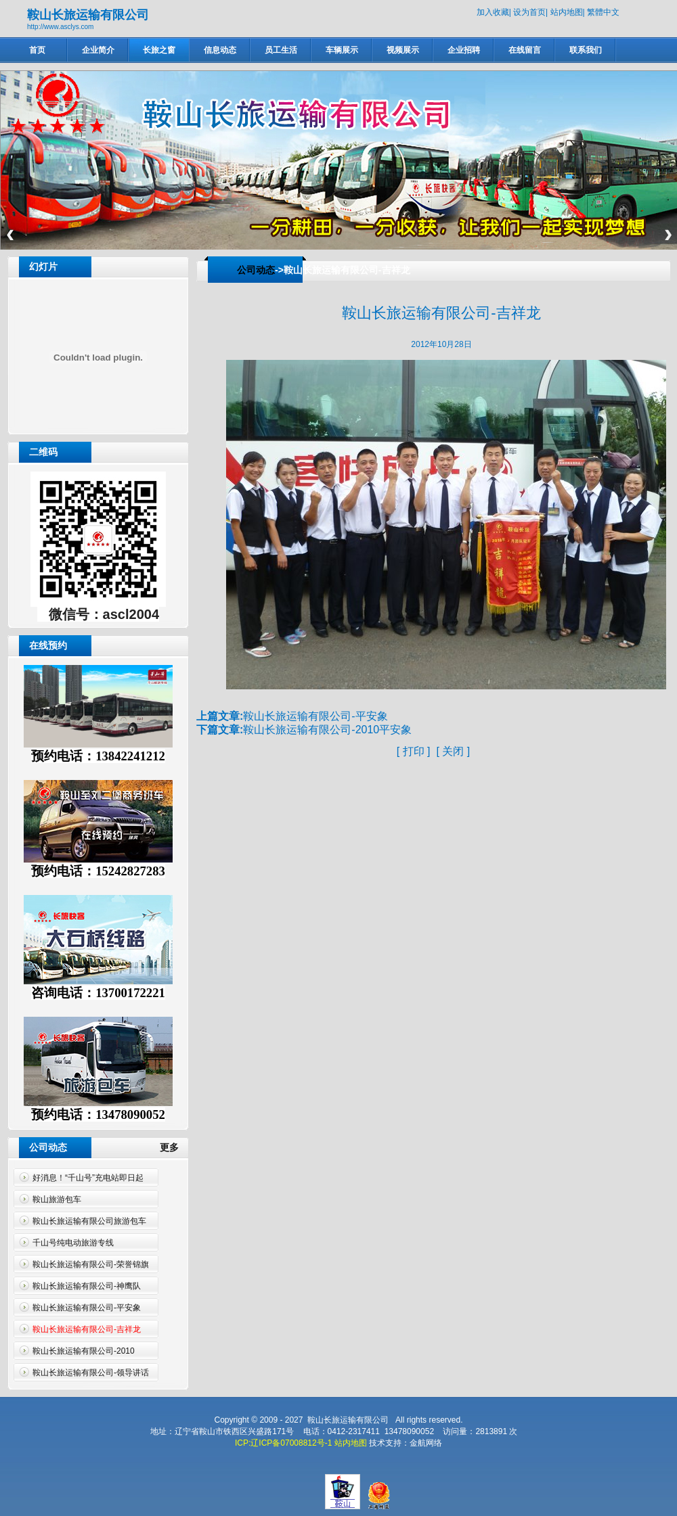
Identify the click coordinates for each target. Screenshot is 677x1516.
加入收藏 (493, 12)
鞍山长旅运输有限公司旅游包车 (89, 1221)
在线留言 (524, 50)
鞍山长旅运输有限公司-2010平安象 (327, 729)
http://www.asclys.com (60, 26)
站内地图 (566, 12)
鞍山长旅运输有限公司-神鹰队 (86, 1286)
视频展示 (403, 50)
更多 (175, 1147)
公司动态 (256, 270)
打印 (413, 751)
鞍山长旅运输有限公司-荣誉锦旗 (90, 1264)
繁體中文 (603, 12)
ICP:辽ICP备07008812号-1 (283, 1443)
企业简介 (98, 50)
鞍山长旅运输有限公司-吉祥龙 (86, 1329)
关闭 (453, 751)
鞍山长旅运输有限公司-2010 (83, 1351)
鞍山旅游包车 (56, 1199)
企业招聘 (463, 50)
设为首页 (529, 12)
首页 (37, 50)
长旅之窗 (159, 50)
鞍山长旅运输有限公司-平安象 (86, 1307)
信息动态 (220, 50)
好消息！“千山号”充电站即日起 (88, 1177)
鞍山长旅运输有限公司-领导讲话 (90, 1372)
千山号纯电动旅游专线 (73, 1242)
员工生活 (281, 50)
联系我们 (585, 50)
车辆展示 (342, 50)
